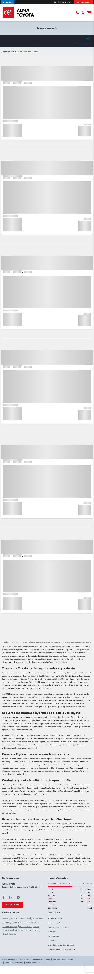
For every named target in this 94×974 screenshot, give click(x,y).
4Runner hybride (17, 918)
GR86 (37, 930)
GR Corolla (19, 930)
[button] (7, 2)
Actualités (52, 940)
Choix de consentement (14, 963)
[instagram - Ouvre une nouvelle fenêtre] (10, 897)
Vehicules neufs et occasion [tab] (60, 883)
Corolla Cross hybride (32, 922)
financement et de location (13, 842)
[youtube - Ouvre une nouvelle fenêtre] (18, 897)
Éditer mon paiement (82, 44)
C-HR (28, 918)
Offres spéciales (55, 922)
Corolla (6, 922)
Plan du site (24, 959)
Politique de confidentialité (63, 959)
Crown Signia (8, 930)
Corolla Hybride (25, 926)
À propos (52, 931)
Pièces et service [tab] (84, 883)
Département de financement (61, 944)
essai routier (44, 842)
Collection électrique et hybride (61, 949)
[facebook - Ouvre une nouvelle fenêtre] (3, 897)
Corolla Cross (16, 922)
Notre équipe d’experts (12, 659)
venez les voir (66, 861)
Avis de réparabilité (33, 963)
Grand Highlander (9, 934)
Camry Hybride (37, 918)
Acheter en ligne (55, 918)
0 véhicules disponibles (28, 51)
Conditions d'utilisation (41, 959)
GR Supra (29, 930)
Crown (36, 926)
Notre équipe (7, 839)
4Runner (6, 918)
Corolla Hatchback (10, 926)
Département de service (58, 927)
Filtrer (88, 38)
